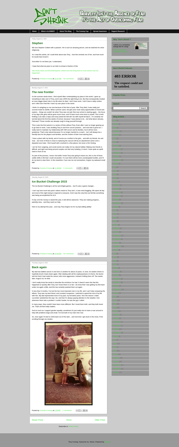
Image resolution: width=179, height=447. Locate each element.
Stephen (37, 43)
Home (34, 31)
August (115, 124)
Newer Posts (37, 420)
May (114, 142)
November (116, 153)
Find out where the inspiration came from (120, 51)
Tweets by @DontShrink (121, 60)
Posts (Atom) (73, 426)
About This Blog (65, 31)
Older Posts (100, 420)
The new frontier (43, 92)
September (117, 160)
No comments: (68, 79)
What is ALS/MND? (48, 31)
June (115, 171)
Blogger (107, 442)
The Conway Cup (82, 31)
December (116, 149)
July (114, 120)
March (115, 182)
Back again (39, 267)
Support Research (118, 31)
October (116, 135)
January (116, 146)
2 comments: (68, 168)
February (116, 131)
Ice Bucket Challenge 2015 (49, 181)
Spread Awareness (100, 31)
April (114, 128)
